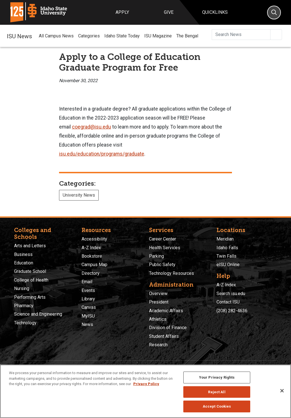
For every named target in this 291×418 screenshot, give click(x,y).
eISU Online (228, 264)
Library (88, 299)
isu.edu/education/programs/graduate (101, 154)
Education (23, 263)
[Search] (274, 12)
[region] (145, 391)
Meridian (225, 239)
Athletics (157, 319)
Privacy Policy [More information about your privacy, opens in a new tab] (146, 384)
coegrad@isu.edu (91, 127)
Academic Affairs (166, 310)
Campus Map (94, 264)
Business (23, 254)
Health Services (164, 247)
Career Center (162, 239)
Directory (91, 273)
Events (88, 290)
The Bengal (187, 36)
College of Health (31, 280)
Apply (122, 12)
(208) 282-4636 (231, 310)
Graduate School (30, 271)
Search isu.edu (230, 293)
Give (168, 12)
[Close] (282, 391)
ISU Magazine (158, 36)
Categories (89, 36)
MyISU (88, 316)
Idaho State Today (122, 36)
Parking (156, 256)
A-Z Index (91, 247)
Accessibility (94, 239)
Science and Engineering (38, 314)
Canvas (89, 307)
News (87, 324)
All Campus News (56, 36)
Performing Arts (30, 297)
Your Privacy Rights (216, 377)
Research (158, 344)
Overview (158, 293)
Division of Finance (168, 327)
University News (79, 195)
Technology (25, 322)
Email (87, 281)
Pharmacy (23, 305)
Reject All (216, 392)
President (158, 302)
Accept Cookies (217, 406)
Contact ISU (228, 302)
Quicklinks (215, 12)
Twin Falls (226, 256)
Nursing (21, 288)
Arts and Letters (30, 245)
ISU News (19, 35)
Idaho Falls (227, 247)
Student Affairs (164, 336)
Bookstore (92, 256)
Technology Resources (171, 273)
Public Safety (162, 264)
